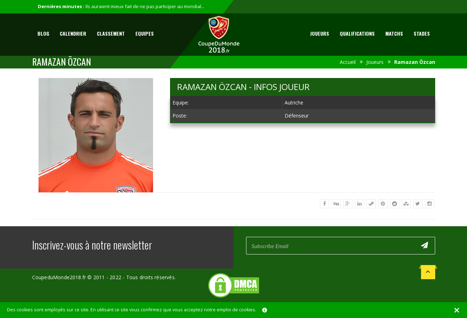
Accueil (348, 62)
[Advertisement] (302, 181)
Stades (422, 33)
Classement (111, 33)
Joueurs (319, 33)
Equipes (144, 33)
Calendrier (73, 33)
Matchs (394, 33)
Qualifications (357, 33)
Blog (43, 33)
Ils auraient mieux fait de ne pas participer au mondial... (145, 6)
